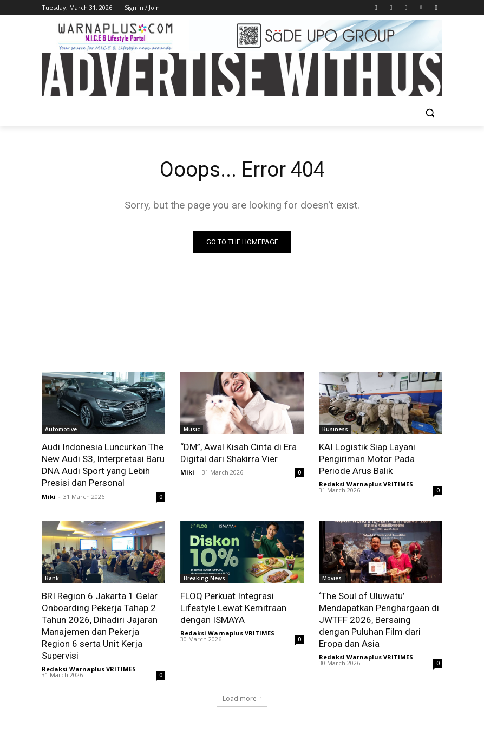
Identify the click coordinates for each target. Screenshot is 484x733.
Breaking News (204, 578)
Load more (242, 698)
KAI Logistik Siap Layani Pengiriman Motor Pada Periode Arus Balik (367, 459)
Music (192, 429)
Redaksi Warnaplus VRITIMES (366, 484)
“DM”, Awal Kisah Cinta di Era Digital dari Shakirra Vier (238, 453)
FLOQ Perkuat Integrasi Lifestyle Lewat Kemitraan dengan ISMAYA (233, 608)
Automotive (61, 429)
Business (335, 429)
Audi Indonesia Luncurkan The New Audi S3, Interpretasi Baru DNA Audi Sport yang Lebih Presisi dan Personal (103, 465)
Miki (49, 496)
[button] (429, 113)
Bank (52, 578)
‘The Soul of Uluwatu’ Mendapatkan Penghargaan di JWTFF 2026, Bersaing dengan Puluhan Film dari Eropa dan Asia (379, 620)
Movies (332, 578)
